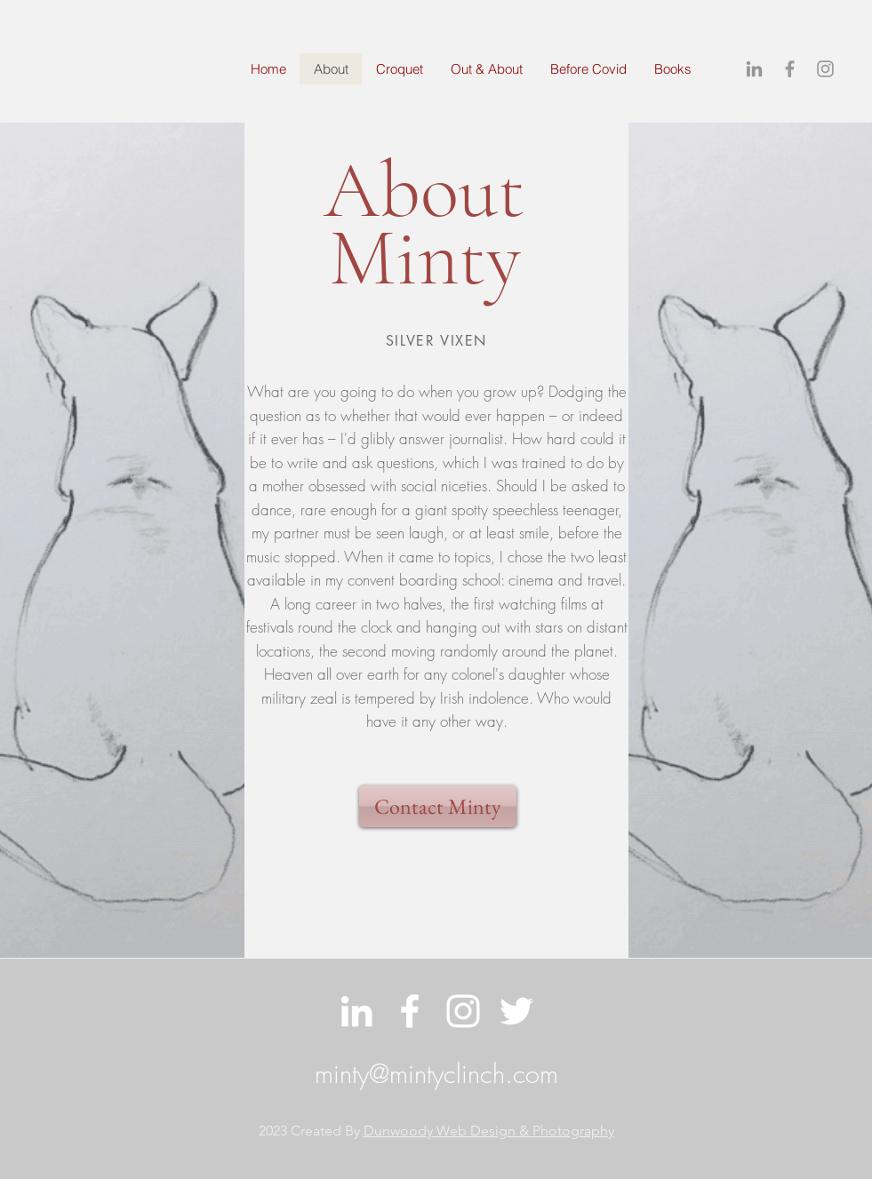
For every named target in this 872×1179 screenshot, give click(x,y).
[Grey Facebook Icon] (790, 69)
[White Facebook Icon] (410, 1011)
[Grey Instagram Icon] (825, 69)
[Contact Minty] (437, 806)
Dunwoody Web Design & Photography (489, 1130)
